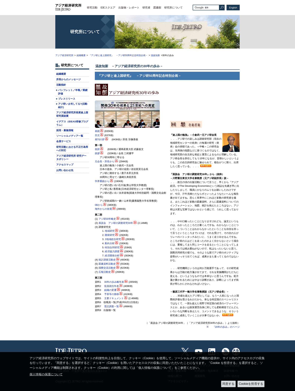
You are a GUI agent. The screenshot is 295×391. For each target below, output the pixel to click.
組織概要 (81, 55)
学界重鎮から (102, 181)
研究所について (173, 7)
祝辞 (97, 149)
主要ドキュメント (114, 298)
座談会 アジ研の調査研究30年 (116, 223)
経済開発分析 (112, 255)
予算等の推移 (111, 294)
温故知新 (155, 55)
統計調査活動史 (107, 259)
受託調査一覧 (111, 306)
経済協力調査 (112, 251)
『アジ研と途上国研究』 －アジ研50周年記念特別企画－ (118, 55)
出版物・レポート (128, 7)
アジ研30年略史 (107, 218)
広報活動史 (105, 272)
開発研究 (110, 235)
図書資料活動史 (107, 263)
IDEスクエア (107, 7)
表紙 (97, 131)
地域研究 (110, 230)
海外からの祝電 (103, 208)
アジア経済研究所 (64, 55)
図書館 (157, 7)
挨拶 (97, 153)
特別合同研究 (112, 247)
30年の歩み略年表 (114, 281)
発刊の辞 (100, 139)
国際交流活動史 (107, 267)
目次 (97, 135)
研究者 (146, 7)
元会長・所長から (104, 161)
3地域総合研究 (113, 239)
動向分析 (110, 243)
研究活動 (92, 7)
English (233, 7)
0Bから (99, 205)
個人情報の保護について (46, 374)
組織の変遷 (110, 290)
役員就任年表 (111, 286)
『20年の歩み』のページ (226, 326)
